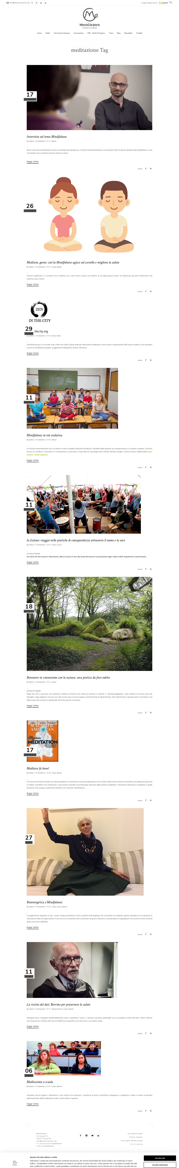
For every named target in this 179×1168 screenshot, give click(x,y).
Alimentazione (57, 1009)
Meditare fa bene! (38, 768)
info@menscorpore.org (20, 3)
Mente (54, 141)
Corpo (54, 267)
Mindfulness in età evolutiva (44, 435)
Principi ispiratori (136, 1137)
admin (31, 141)
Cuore (59, 545)
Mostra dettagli (120, 1163)
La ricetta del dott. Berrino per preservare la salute (58, 1004)
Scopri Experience (149, 3)
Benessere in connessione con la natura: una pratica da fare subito (68, 677)
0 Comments (40, 141)
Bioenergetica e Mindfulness (44, 902)
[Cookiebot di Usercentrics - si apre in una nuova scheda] (15, 1163)
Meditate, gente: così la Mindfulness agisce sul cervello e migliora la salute (73, 262)
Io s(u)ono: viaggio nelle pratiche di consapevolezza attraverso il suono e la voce (76, 540)
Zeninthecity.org (37, 331)
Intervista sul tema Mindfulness (47, 136)
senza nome (56, 336)
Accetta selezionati (160, 1152)
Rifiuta (160, 1159)
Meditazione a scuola (40, 1082)
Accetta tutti (160, 1145)
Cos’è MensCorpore (135, 1133)
